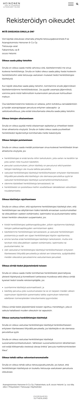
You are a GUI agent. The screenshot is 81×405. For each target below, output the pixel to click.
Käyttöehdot (36, 387)
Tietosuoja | (26, 387)
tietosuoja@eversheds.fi (54, 39)
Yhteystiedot (13, 387)
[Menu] (71, 4)
